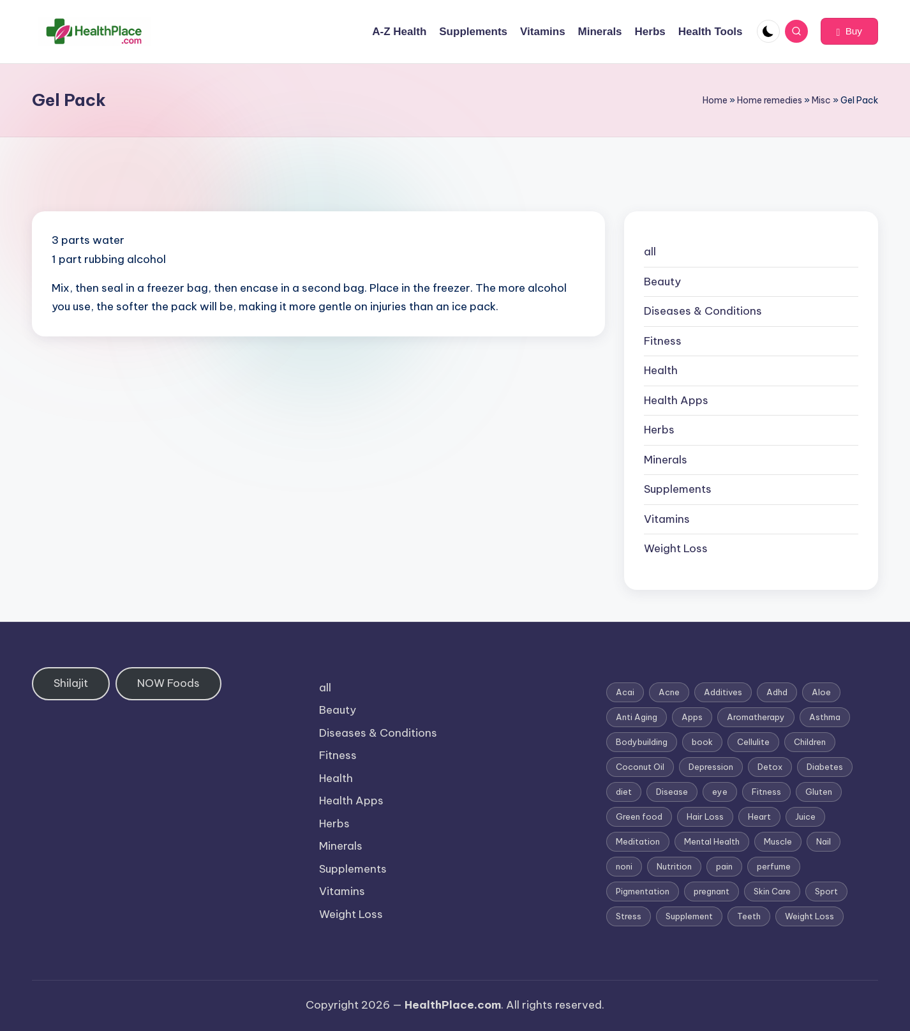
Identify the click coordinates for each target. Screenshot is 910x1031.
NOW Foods (168, 683)
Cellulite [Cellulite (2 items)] (753, 742)
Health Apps (676, 400)
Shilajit (71, 683)
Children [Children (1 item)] (810, 742)
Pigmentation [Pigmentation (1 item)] (642, 891)
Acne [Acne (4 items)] (669, 692)
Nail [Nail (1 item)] (823, 841)
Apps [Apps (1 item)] (692, 717)
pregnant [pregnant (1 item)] (711, 891)
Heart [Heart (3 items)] (759, 816)
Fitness (663, 341)
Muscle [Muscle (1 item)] (778, 841)
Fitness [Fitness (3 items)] (766, 791)
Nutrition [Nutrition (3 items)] (674, 866)
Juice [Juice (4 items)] (805, 816)
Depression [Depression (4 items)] (711, 767)
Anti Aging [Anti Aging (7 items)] (636, 717)
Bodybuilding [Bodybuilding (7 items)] (642, 742)
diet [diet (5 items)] (624, 791)
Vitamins (667, 519)
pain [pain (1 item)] (724, 866)
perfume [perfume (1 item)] (774, 866)
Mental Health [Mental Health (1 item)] (712, 841)
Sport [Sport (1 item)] (826, 891)
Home (715, 100)
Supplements (678, 489)
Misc (821, 100)
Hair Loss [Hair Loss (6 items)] (705, 816)
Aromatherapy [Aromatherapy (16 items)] (756, 717)
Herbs (659, 430)
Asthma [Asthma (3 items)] (824, 717)
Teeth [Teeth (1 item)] (749, 916)
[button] (849, 31)
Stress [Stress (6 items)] (628, 916)
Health (661, 370)
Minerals (665, 460)
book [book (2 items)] (702, 742)
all (650, 252)
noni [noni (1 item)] (624, 866)
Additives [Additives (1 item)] (723, 692)
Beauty (662, 282)
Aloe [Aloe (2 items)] (821, 692)
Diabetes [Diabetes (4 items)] (825, 767)
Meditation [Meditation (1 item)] (638, 841)
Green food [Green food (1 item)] (639, 816)
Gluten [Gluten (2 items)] (818, 791)
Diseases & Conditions (703, 311)
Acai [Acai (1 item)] (625, 692)
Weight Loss (676, 548)
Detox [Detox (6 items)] (769, 767)
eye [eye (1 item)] (719, 791)
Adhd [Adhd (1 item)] (776, 692)
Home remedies (769, 100)
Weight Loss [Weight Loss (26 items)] (809, 916)
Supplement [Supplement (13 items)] (689, 916)
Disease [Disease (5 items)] (672, 791)
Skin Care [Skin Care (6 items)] (772, 891)
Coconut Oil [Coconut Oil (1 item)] (640, 767)
